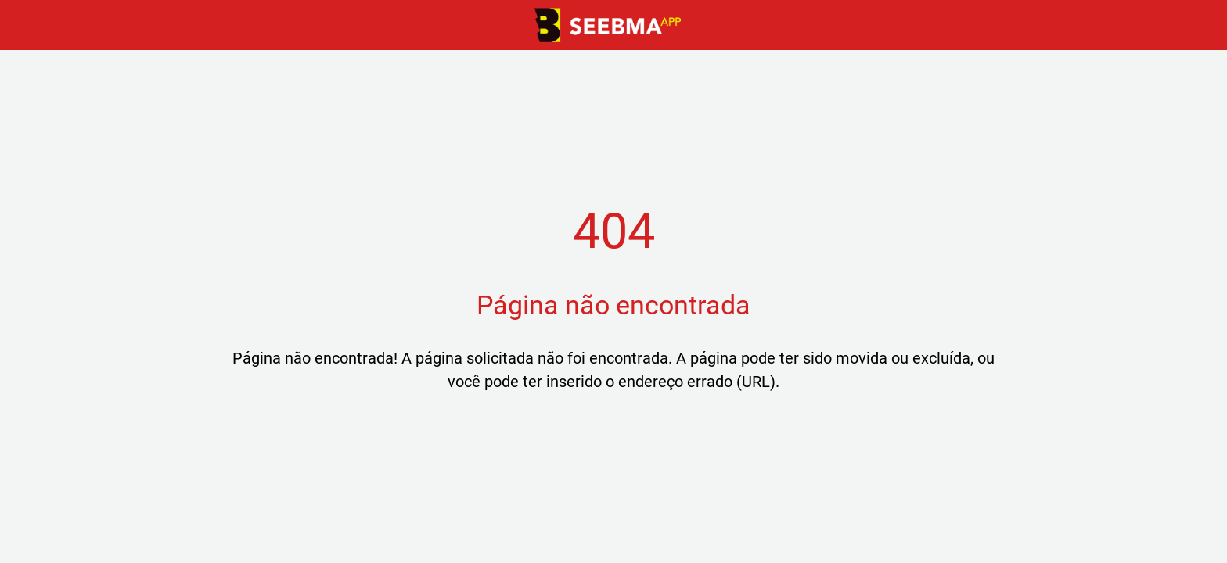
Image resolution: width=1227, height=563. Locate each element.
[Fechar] (31, 25)
